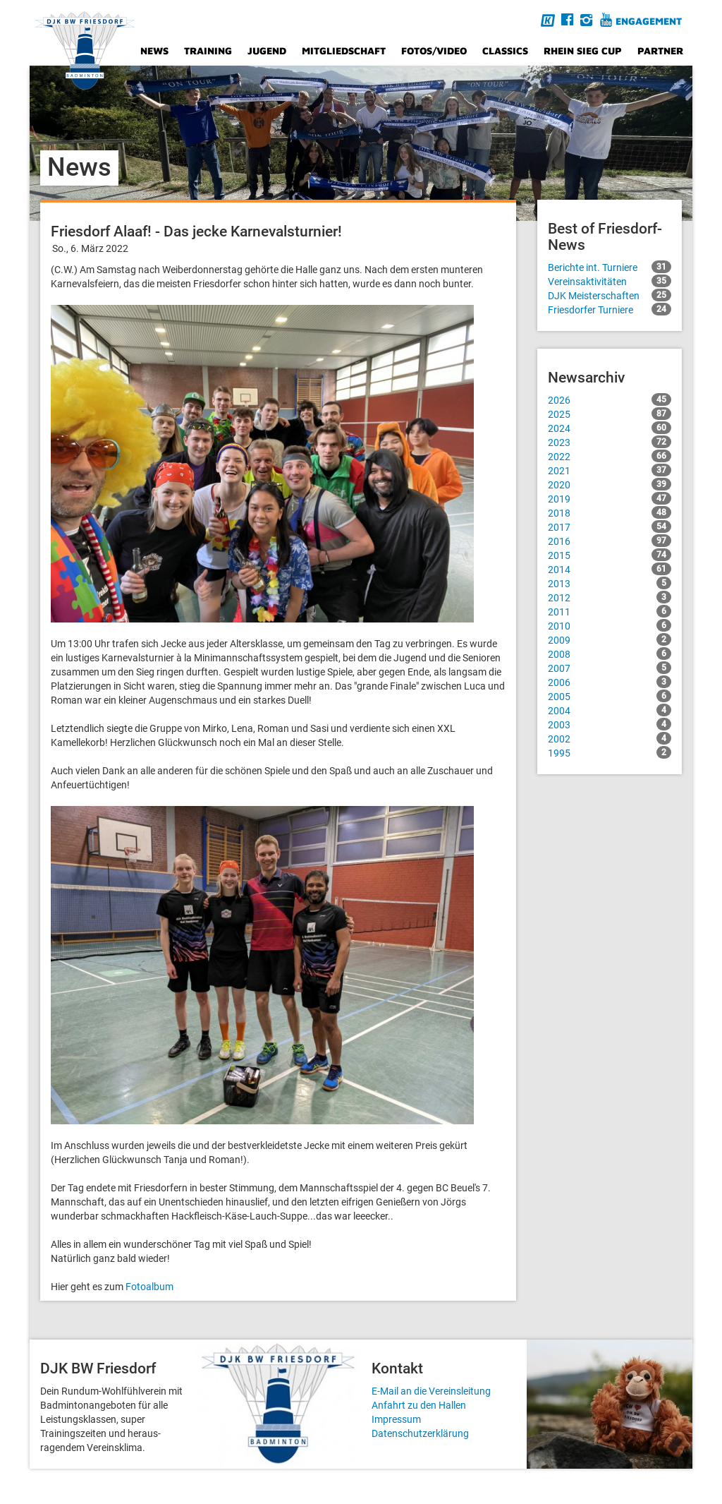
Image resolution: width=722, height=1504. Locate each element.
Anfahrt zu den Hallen (419, 1405)
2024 (609, 427)
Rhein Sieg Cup (583, 50)
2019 (609, 498)
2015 (609, 554)
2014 (609, 569)
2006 (609, 681)
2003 (609, 724)
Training (208, 50)
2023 (609, 441)
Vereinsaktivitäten (609, 281)
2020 (609, 484)
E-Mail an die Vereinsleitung (431, 1391)
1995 (609, 752)
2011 (609, 611)
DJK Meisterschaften (609, 295)
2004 (609, 710)
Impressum (396, 1419)
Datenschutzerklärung (420, 1433)
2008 (609, 653)
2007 (609, 667)
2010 (609, 625)
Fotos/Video (434, 50)
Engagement (649, 21)
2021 (609, 470)
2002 (609, 738)
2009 (609, 639)
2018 (609, 512)
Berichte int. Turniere (609, 266)
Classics (505, 50)
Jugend (266, 50)
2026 (609, 399)
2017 (609, 526)
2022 (609, 456)
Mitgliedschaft (344, 50)
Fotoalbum (149, 1286)
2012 (609, 597)
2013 (609, 583)
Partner (660, 50)
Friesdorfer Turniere (609, 309)
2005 (609, 696)
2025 (609, 413)
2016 (609, 540)
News (154, 50)
